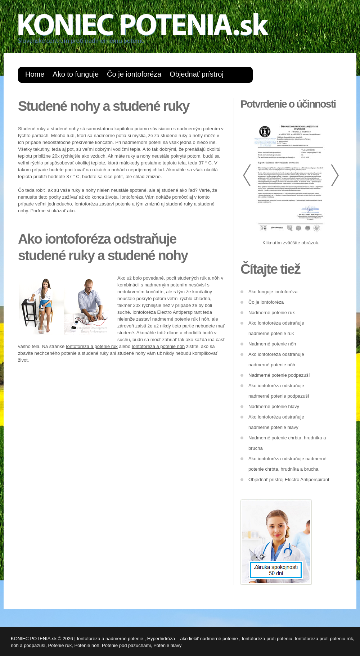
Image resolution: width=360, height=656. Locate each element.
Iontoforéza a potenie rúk (92, 346)
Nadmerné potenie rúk (271, 312)
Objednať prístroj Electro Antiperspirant (288, 479)
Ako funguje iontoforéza (273, 291)
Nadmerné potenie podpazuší (279, 375)
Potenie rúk (60, 645)
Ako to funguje (76, 74)
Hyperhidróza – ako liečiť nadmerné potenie (193, 638)
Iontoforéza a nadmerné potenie (110, 638)
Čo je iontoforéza (134, 74)
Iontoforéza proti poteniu (267, 638)
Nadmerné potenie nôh (272, 344)
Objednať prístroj (197, 74)
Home (34, 74)
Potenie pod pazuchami (126, 645)
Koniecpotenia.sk (158, 30)
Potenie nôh (86, 645)
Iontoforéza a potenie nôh (158, 346)
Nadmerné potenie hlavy (273, 406)
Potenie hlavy (167, 645)
